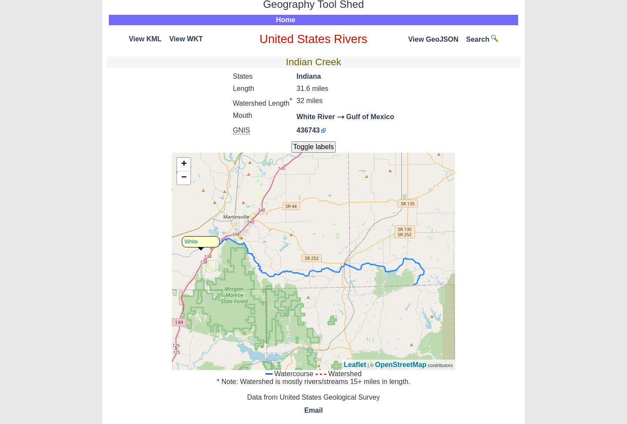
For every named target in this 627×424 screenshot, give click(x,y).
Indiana (309, 76)
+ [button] (184, 164)
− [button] (184, 177)
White (191, 242)
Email (313, 410)
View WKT (186, 39)
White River (316, 116)
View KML (145, 39)
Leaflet (355, 364)
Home (285, 19)
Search (482, 39)
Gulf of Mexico (370, 116)
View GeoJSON (433, 39)
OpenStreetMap (400, 364)
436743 (308, 130)
